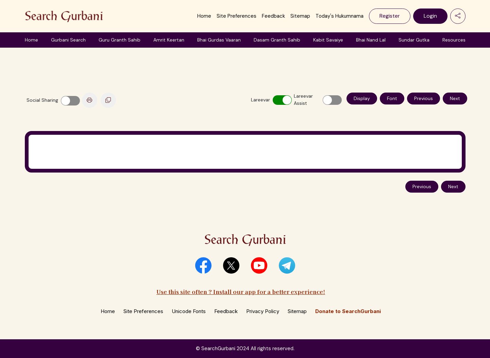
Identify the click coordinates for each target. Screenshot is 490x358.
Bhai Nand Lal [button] (371, 40)
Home (204, 16)
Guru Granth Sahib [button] (119, 40)
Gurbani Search (68, 40)
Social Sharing (42, 100)
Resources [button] (454, 40)
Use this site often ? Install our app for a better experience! (240, 291)
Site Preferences (236, 16)
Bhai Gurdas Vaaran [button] (219, 40)
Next (455, 98)
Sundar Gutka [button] (414, 40)
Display (362, 98)
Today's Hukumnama (340, 16)
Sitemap (300, 16)
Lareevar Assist (303, 99)
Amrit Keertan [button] (168, 40)
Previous (423, 98)
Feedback (273, 16)
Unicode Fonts (189, 311)
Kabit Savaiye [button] (328, 40)
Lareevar (260, 100)
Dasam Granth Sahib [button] (277, 40)
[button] (203, 265)
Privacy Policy (262, 311)
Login (430, 15)
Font (392, 98)
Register (389, 15)
